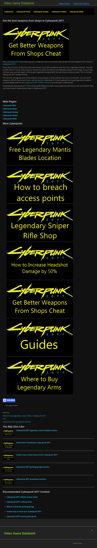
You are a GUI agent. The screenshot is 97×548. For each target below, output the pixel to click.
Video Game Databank (19, 3)
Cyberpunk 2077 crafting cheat (19, 502)
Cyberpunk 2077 (9, 64)
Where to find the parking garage (20, 507)
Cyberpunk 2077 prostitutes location (17, 422)
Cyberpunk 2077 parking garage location (32, 467)
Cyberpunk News (23, 12)
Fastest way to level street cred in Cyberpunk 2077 (37, 455)
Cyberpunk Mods (77, 12)
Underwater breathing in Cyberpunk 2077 (33, 442)
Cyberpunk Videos (59, 12)
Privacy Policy (77, 543)
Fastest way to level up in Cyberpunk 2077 (24, 511)
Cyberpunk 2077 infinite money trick (39, 82)
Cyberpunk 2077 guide (15, 62)
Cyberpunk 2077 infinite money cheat (22, 497)
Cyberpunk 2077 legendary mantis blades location (36, 430)
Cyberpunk (8, 12)
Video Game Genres (81, 3)
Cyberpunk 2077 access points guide (21, 516)
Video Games (64, 3)
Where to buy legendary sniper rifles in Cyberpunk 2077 (24, 416)
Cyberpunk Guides (41, 12)
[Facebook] (92, 530)
